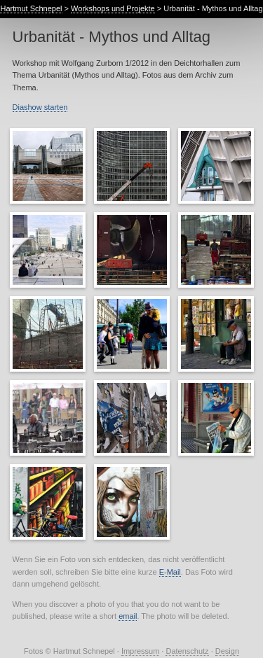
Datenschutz (187, 651)
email (128, 616)
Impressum (140, 651)
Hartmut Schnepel (31, 8)
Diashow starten (40, 107)
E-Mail (170, 572)
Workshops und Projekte (113, 8)
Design (227, 651)
